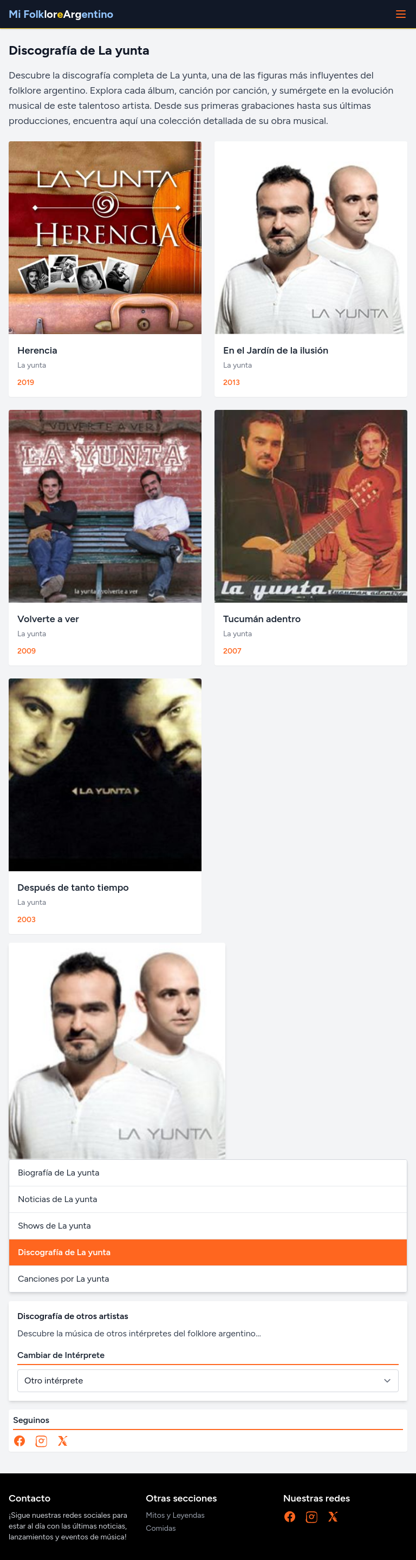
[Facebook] (19, 1440)
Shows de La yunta (54, 1225)
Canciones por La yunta (63, 1279)
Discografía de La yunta (64, 1252)
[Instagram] (41, 1440)
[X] (62, 1440)
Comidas (161, 1528)
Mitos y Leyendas (175, 1515)
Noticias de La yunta (57, 1199)
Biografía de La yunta (58, 1172)
